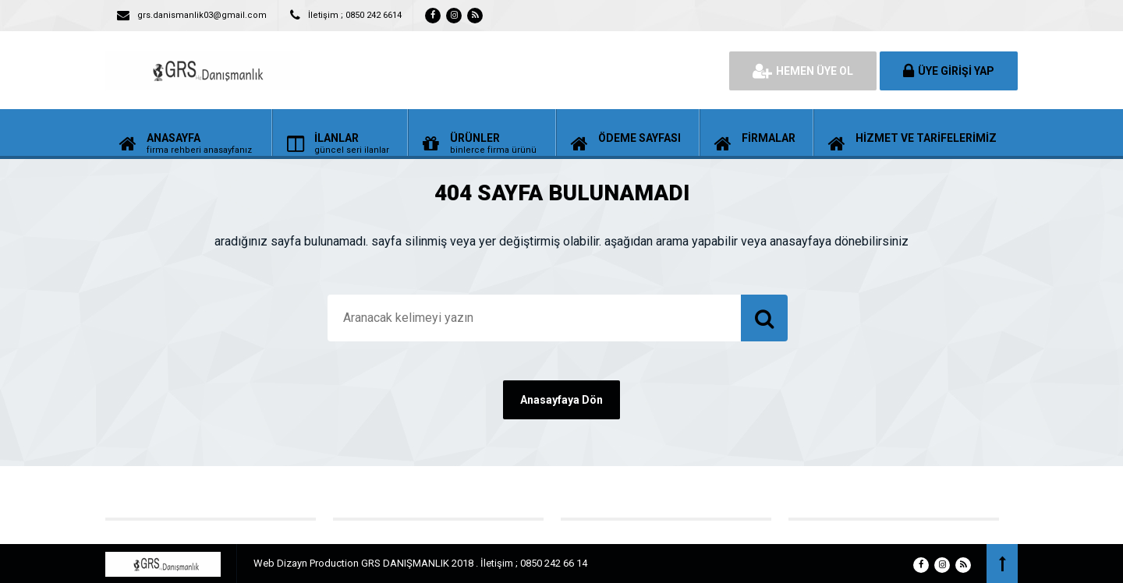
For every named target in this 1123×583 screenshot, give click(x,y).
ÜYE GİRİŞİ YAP (948, 70)
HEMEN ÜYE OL (803, 70)
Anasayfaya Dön (561, 400)
